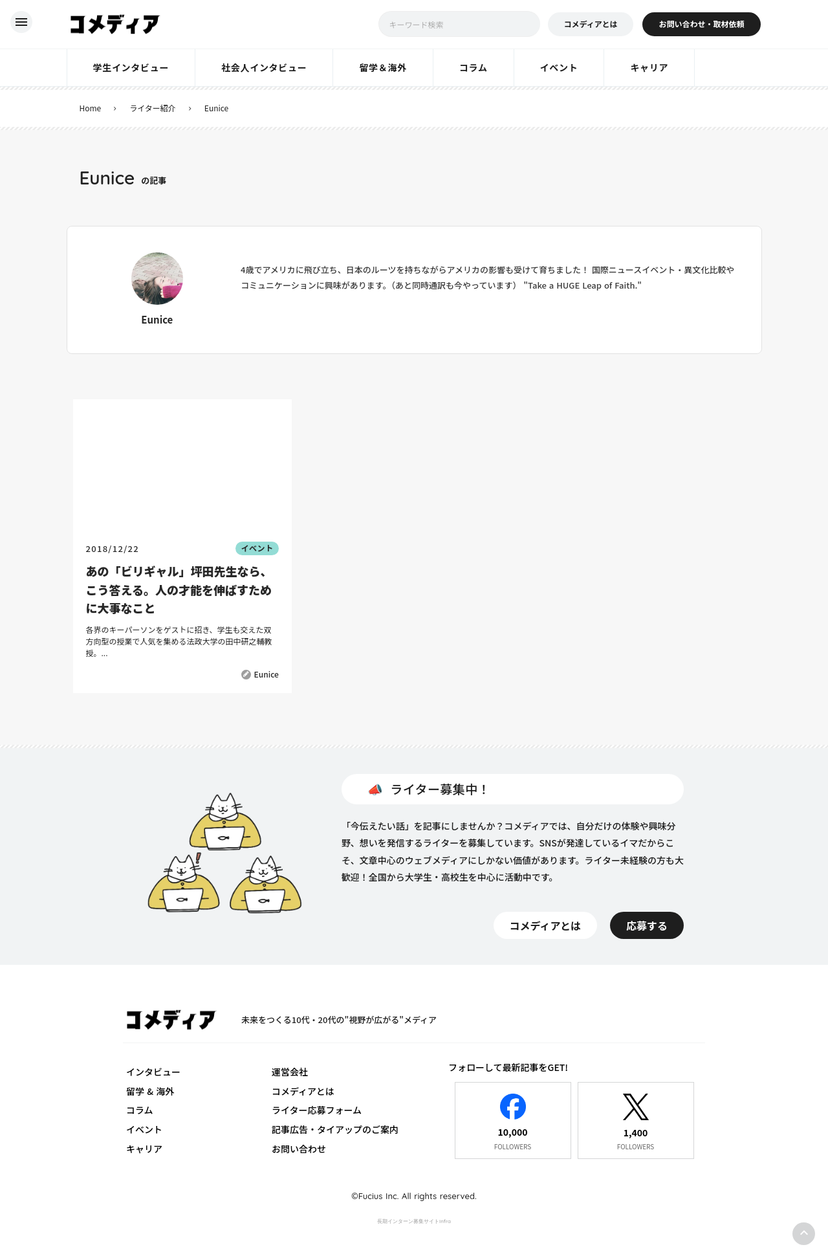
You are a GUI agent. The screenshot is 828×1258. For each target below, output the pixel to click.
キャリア (144, 1148)
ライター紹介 (152, 108)
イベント (144, 1129)
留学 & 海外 (150, 1091)
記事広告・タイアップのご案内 (335, 1129)
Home (91, 108)
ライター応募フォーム (317, 1109)
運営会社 (290, 1071)
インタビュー (153, 1071)
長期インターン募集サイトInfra (414, 1221)
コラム (139, 1109)
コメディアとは (303, 1091)
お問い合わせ (299, 1148)
